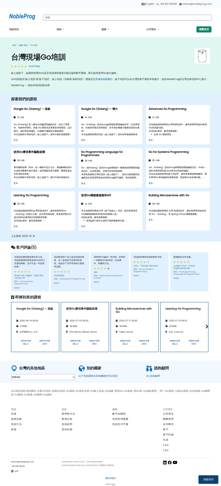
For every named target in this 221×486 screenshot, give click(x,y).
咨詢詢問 (67, 424)
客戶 (165, 429)
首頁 (14, 45)
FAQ (166, 445)
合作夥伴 (168, 424)
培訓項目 (14, 29)
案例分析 (67, 419)
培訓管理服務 (120, 419)
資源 (13, 429)
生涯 (165, 440)
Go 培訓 (34, 45)
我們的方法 (68, 414)
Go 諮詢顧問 (153, 376)
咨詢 (59, 29)
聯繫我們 (208, 479)
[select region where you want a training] (43, 377)
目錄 (13, 414)
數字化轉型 (119, 414)
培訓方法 (16, 424)
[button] (206, 326)
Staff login (110, 484)
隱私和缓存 (110, 478)
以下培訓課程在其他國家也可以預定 (98, 376)
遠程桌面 (103, 79)
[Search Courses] (127, 18)
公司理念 (151, 29)
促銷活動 (16, 419)
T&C (166, 450)
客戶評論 (168, 434)
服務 (104, 29)
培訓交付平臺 (120, 424)
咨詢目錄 (67, 429)
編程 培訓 (23, 45)
